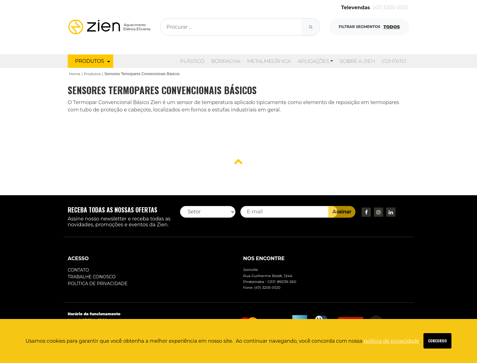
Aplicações (313, 61)
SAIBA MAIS (437, 341)
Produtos (92, 73)
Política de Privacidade (97, 283)
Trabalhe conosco (92, 277)
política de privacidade (391, 341)
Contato (394, 61)
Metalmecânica (269, 61)
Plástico (192, 61)
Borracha (225, 61)
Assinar (341, 212)
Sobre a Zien (357, 61)
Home (74, 73)
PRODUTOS (92, 61)
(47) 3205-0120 (390, 7)
